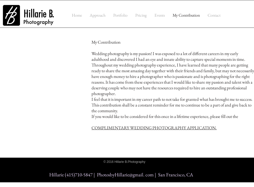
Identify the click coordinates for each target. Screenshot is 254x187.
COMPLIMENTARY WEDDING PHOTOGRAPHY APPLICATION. (154, 128)
